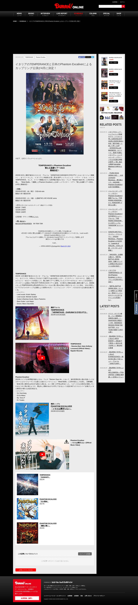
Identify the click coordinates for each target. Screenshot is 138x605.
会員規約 (76, 595)
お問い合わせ (88, 595)
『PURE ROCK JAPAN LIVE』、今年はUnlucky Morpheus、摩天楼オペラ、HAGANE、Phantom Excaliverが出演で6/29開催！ (115, 180)
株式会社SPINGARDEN (23, 223)
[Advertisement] (69, 36)
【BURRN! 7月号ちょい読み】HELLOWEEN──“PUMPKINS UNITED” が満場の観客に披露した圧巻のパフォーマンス (118, 372)
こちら (36, 217)
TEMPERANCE (29, 57)
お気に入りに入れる (26, 570)
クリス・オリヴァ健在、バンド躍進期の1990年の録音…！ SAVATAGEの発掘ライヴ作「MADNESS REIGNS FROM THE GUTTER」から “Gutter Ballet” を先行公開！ (115, 323)
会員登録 (70, 595)
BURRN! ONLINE (69, 6)
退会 (81, 595)
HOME (15, 21)
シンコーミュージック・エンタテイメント (62, 582)
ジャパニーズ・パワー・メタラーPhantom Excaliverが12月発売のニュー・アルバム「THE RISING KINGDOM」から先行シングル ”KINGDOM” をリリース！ (115, 218)
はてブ (92, 57)
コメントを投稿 (85, 554)
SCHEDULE (22, 21)
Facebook (136, 308)
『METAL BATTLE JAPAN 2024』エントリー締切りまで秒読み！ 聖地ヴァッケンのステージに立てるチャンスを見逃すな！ (115, 293)
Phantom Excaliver (41, 57)
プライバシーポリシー (99, 595)
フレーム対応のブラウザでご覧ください (54, 248)
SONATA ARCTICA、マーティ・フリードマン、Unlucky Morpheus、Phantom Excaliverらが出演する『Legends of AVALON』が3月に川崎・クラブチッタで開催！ (115, 241)
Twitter (88, 57)
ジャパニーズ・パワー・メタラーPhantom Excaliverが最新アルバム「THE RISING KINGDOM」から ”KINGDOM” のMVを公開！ (115, 198)
